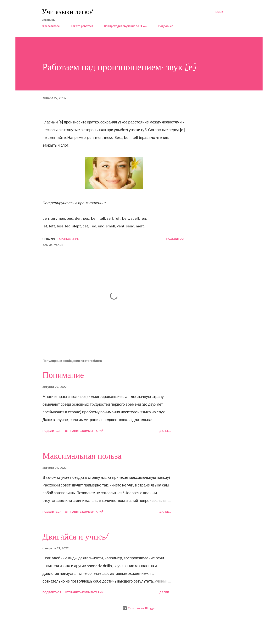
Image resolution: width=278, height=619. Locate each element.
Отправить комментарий (84, 430)
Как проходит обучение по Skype (125, 26)
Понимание (63, 375)
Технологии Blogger (139, 608)
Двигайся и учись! (75, 537)
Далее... (165, 430)
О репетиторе (51, 26)
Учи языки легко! (67, 12)
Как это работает (82, 26)
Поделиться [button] (175, 238)
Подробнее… (166, 26)
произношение (67, 238)
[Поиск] (218, 11)
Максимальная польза (82, 456)
